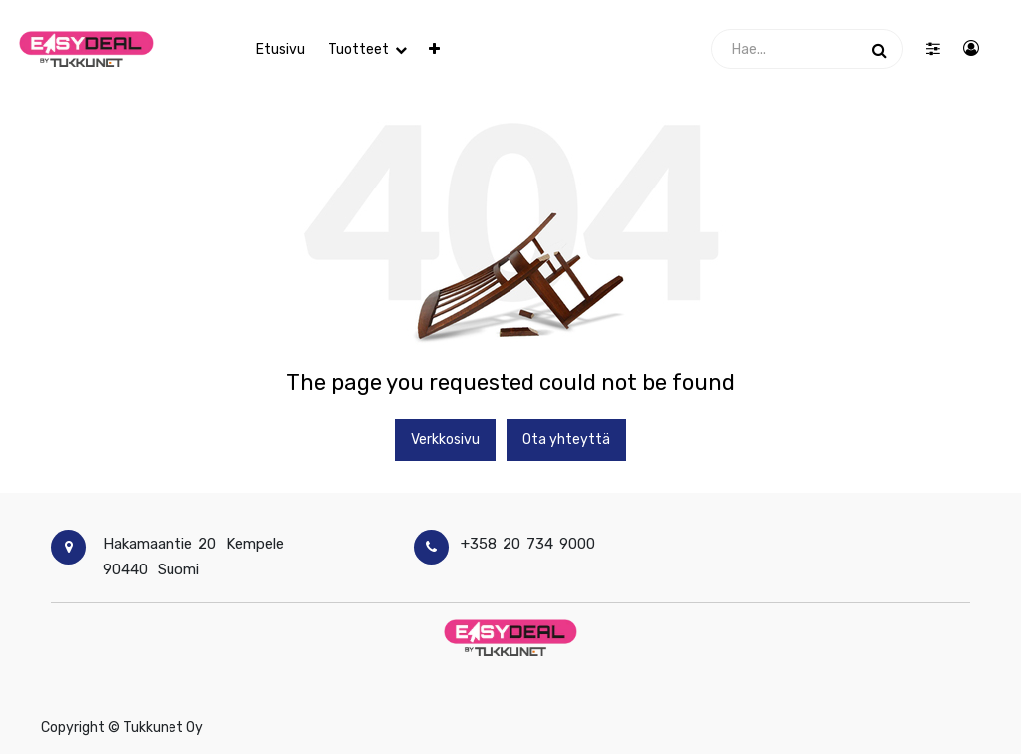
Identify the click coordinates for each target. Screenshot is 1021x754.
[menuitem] (280, 49)
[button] (434, 49)
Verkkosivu (445, 439)
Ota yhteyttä (566, 439)
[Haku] (879, 49)
